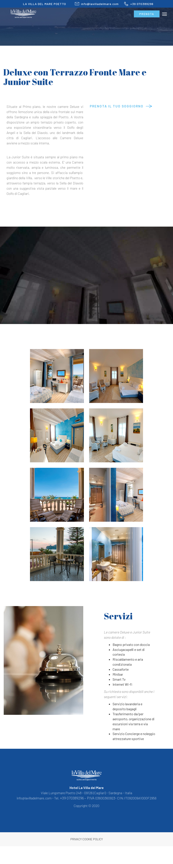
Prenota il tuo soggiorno (116, 106)
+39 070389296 (136, 4)
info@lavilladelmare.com (94, 4)
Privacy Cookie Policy (86, 839)
